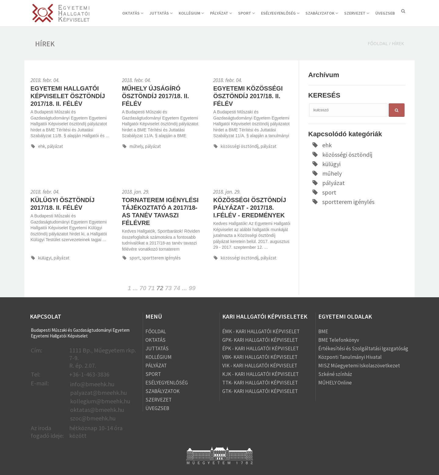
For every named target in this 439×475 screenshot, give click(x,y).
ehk (321, 145)
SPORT (246, 13)
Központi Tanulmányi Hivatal (350, 357)
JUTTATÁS (161, 13)
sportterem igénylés (342, 201)
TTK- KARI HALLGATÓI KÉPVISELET (260, 382)
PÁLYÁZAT (221, 13)
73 (168, 288)
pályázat (328, 183)
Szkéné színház (335, 374)
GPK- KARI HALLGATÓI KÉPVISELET (260, 340)
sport (323, 192)
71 (151, 288)
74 (176, 288)
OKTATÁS (132, 13)
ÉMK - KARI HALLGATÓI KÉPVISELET (261, 331)
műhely (326, 173)
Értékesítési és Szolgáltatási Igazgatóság (363, 348)
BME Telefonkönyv (338, 340)
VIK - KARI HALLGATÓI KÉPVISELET (259, 365)
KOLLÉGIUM (191, 13)
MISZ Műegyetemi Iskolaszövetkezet (359, 365)
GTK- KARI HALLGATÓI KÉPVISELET (260, 391)
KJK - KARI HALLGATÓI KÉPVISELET (260, 374)
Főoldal (378, 43)
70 (143, 288)
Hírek (398, 43)
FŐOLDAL (155, 331)
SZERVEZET (356, 13)
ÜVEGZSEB (385, 13)
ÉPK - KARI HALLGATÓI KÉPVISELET (260, 348)
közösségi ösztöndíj (341, 154)
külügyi (326, 164)
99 (192, 288)
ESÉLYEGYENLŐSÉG (280, 13)
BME (323, 331)
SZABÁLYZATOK (321, 13)
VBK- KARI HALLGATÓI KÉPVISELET (260, 357)
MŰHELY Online (335, 382)
